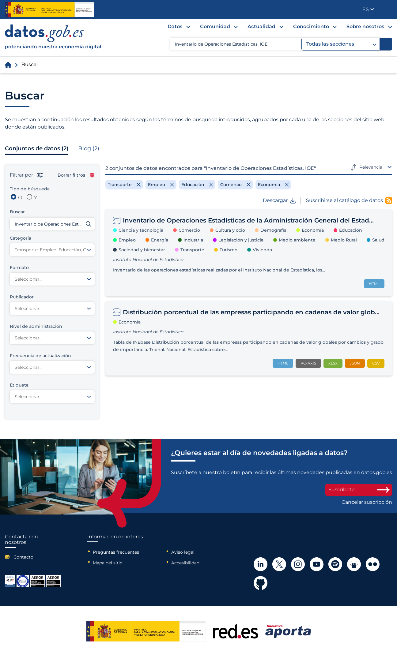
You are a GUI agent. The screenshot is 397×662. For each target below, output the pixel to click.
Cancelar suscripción (367, 502)
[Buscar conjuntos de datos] (52, 224)
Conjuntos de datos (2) (36, 148)
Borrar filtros (76, 175)
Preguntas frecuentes (116, 552)
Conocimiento (311, 26)
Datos (175, 26)
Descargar (279, 200)
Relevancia (370, 167)
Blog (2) (88, 148)
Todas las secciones (341, 44)
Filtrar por (26, 175)
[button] (368, 9)
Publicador (388, 8)
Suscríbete (358, 489)
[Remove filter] (124, 184)
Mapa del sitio (108, 563)
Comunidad (215, 26)
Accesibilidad (185, 563)
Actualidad (261, 26)
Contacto (23, 557)
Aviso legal (183, 552)
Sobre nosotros (365, 26)
